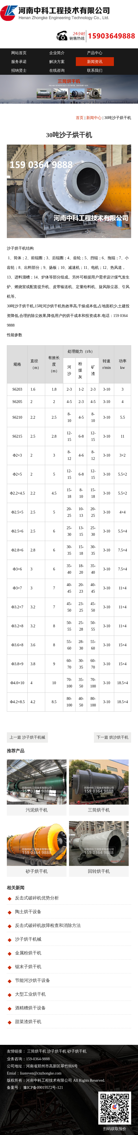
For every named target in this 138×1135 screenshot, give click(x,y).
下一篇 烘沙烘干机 (112, 737)
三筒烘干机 (36, 1051)
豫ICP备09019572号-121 (42, 1088)
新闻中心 (94, 118)
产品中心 (94, 53)
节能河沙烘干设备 (32, 980)
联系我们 (94, 70)
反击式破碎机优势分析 (37, 898)
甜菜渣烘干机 (28, 1021)
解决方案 (57, 62)
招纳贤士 (19, 70)
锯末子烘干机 (28, 966)
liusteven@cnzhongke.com (41, 1073)
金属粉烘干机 (28, 953)
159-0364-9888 (38, 1059)
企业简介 (57, 53)
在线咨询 (57, 70)
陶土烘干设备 (28, 911)
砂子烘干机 (77, 1051)
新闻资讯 (94, 62)
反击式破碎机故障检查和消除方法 (48, 925)
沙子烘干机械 (28, 939)
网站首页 (19, 53)
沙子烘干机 (56, 1051)
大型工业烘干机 (30, 994)
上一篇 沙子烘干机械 (27, 737)
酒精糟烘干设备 (30, 1008)
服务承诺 (19, 62)
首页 (80, 118)
